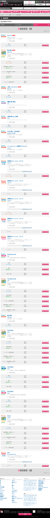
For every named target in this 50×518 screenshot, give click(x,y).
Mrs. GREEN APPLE (11, 454)
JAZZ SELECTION (3, 498)
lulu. (8, 452)
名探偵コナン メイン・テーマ (15, 161)
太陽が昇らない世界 (12, 116)
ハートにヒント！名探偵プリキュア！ (17, 146)
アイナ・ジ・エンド (11, 37)
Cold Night (10, 330)
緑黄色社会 (9, 52)
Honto (9, 416)
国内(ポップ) (14, 482)
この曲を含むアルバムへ (26, 171)
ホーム (2, 14)
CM (12, 487)
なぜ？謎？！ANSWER (13, 131)
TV (12, 483)
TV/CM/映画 (2, 487)
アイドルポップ (14, 490)
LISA (8, 103)
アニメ (1, 488)
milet (8, 256)
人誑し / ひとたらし (12, 87)
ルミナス (9, 35)
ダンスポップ (14, 502)
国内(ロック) (14, 496)
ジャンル (1, 491)
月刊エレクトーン (41, 480)
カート (25, 514)
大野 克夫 (9, 162)
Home (1, 11)
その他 (1, 499)
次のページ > (46, 31)
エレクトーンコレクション (43, 487)
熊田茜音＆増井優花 (11, 133)
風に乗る (9, 50)
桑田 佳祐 (9, 88)
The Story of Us (11, 254)
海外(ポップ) (14, 491)
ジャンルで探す (7, 11)
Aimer (8, 118)
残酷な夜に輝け (11, 101)
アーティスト (2, 490)
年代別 (1, 493)
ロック (13, 493)
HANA (8, 332)
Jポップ (13, 480)
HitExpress (40, 484)
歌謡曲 (13, 500)
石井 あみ (9, 147)
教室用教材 (40, 488)
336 (30, 28)
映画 (12, 485)
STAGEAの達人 (41, 483)
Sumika (8, 417)
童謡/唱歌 (1, 496)
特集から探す (36, 11)
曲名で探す (16, 11)
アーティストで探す (26, 11)
